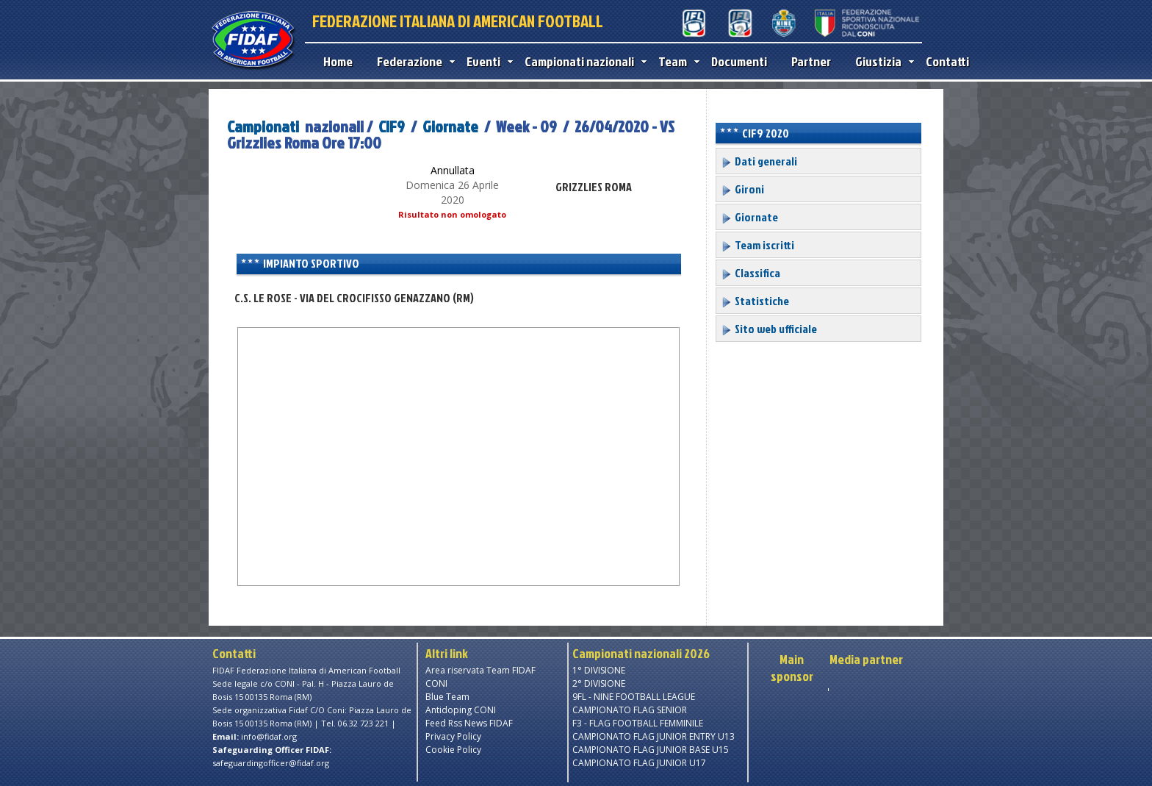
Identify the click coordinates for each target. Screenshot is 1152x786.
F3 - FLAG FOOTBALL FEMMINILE (637, 723)
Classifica (750, 273)
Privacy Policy (453, 736)
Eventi (486, 61)
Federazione (412, 61)
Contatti (947, 61)
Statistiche (755, 301)
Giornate (450, 126)
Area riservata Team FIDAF (480, 670)
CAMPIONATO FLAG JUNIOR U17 (639, 763)
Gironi (742, 189)
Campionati (263, 126)
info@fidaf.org (269, 736)
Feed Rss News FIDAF (469, 723)
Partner (811, 61)
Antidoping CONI (460, 710)
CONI (436, 683)
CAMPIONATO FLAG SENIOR (629, 710)
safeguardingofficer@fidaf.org (270, 762)
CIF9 (391, 126)
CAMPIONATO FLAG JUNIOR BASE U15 (650, 749)
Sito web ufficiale (769, 329)
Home (338, 61)
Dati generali (759, 161)
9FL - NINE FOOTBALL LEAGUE (633, 696)
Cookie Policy (453, 749)
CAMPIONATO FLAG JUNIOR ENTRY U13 (653, 736)
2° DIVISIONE (598, 683)
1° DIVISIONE (598, 670)
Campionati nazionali (582, 61)
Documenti (739, 61)
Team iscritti (757, 245)
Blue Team (447, 696)
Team (675, 61)
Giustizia (881, 61)
